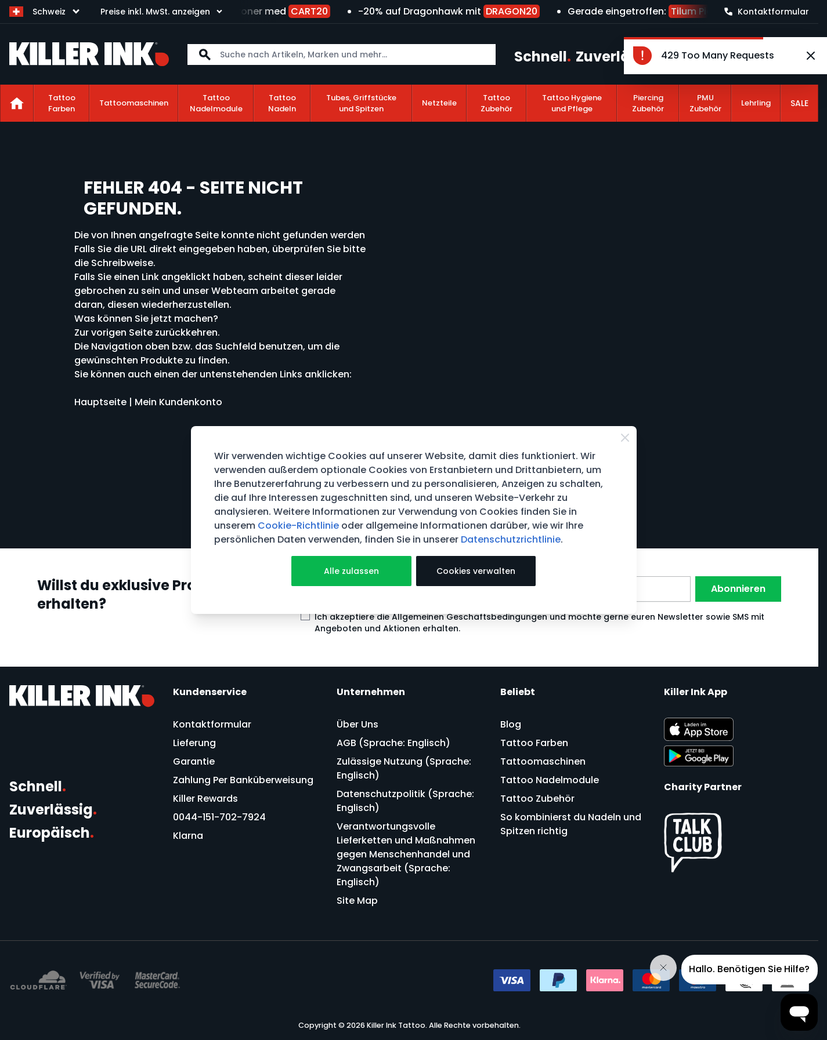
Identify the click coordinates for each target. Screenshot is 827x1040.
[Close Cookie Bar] (625, 438)
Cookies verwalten (475, 571)
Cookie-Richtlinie (298, 525)
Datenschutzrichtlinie (511, 539)
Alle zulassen (351, 571)
